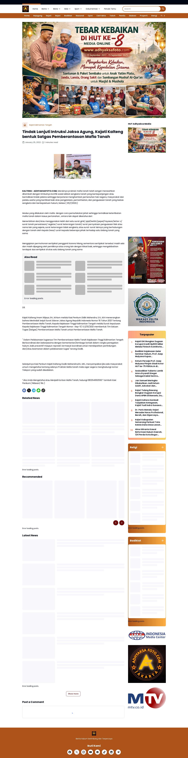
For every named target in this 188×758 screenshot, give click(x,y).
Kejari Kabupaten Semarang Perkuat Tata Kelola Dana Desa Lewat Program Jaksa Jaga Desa (149, 422)
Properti (144, 15)
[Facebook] (24, 390)
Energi (154, 15)
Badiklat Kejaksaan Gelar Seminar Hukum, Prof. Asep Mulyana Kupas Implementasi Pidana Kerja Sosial (149, 354)
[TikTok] (104, 752)
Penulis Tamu (110, 9)
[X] (29, 390)
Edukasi (132, 15)
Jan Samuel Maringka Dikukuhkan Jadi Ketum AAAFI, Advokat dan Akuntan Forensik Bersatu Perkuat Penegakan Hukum (149, 383)
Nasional (80, 15)
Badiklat (68, 15)
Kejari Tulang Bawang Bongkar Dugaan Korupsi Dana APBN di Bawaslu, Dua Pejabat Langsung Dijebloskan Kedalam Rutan (149, 393)
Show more (73, 694)
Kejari (57, 15)
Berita (45, 9)
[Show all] (162, 447)
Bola (67, 9)
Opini (90, 15)
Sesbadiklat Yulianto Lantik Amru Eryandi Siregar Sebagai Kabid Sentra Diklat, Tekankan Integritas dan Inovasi (149, 373)
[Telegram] (34, 390)
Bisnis (57, 9)
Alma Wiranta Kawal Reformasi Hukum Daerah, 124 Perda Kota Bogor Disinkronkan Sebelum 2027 (149, 432)
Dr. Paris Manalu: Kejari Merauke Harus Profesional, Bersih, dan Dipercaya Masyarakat (149, 412)
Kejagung (37, 15)
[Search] (142, 8)
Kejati (48, 15)
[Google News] (97, 752)
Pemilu (122, 15)
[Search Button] (163, 8)
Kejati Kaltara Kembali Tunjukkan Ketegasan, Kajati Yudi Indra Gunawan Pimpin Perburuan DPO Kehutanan (148, 403)
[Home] (24, 124)
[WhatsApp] (38, 390)
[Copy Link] (43, 390)
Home (35, 9)
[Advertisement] (147, 195)
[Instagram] (83, 752)
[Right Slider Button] (163, 15)
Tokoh (112, 15)
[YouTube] (90, 752)
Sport (78, 9)
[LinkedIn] (111, 752)
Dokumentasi (93, 9)
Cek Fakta (101, 15)
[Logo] (94, 733)
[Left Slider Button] (115, 522)
